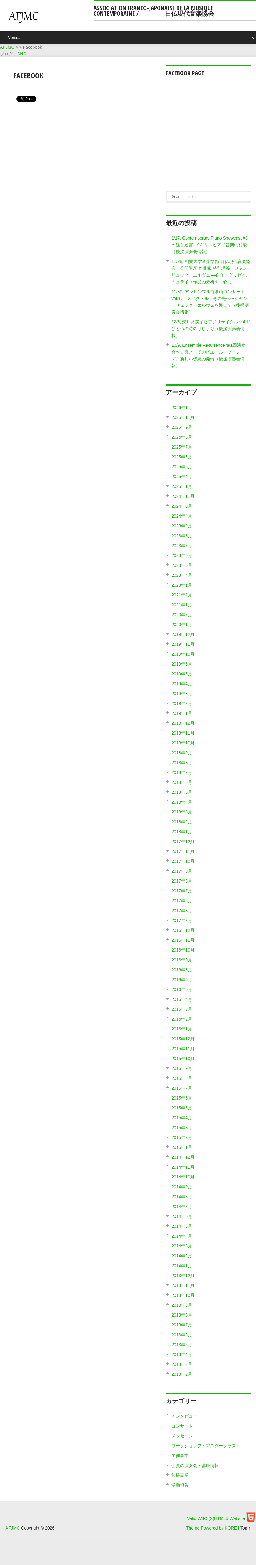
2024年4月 (181, 516)
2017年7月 (181, 890)
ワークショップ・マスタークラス (203, 1445)
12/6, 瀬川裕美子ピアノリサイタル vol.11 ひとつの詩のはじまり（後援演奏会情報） (211, 328)
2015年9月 (181, 1068)
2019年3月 (181, 693)
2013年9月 (181, 1305)
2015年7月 (181, 1088)
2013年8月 (181, 1315)
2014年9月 (181, 1186)
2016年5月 (181, 989)
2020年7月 (181, 614)
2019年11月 (182, 644)
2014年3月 (181, 1245)
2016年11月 (182, 940)
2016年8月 (181, 969)
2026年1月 (181, 407)
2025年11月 (182, 417)
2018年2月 (181, 821)
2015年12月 (182, 1038)
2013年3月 (181, 1364)
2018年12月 (182, 723)
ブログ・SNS (13, 53)
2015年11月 (182, 1048)
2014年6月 (181, 1216)
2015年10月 (182, 1058)
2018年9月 (181, 752)
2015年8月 (181, 1078)
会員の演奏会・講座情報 (195, 1465)
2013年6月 (181, 1334)
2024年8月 (181, 506)
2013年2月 (181, 1374)
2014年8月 (181, 1196)
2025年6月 (181, 456)
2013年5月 (181, 1344)
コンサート (182, 1426)
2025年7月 (181, 447)
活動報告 (180, 1485)
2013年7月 (181, 1324)
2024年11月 (182, 496)
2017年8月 (181, 881)
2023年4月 (181, 575)
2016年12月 (182, 930)
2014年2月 (181, 1255)
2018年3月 (181, 811)
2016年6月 (181, 979)
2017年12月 (182, 841)
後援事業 (180, 1475)
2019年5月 (181, 673)
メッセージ (182, 1435)
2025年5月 (181, 466)
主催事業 (180, 1455)
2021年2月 (181, 594)
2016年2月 (181, 1019)
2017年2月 (181, 920)
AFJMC (50, 20)
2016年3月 (181, 1009)
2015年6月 (181, 1098)
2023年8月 (181, 535)
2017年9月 (181, 871)
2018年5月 (181, 792)
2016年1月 (181, 1028)
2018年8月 (181, 762)
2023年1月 (181, 585)
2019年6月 (181, 664)
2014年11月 (182, 1167)
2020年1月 (181, 624)
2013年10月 (182, 1295)
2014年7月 (181, 1206)
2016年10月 (182, 950)
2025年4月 (181, 476)
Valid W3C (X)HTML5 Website (216, 1518)
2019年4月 (181, 683)
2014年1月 (181, 1265)
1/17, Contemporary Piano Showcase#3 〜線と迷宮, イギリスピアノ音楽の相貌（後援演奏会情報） (209, 245)
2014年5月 (181, 1226)
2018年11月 (182, 733)
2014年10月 (182, 1176)
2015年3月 (181, 1127)
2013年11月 (182, 1285)
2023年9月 (181, 525)
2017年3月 (181, 910)
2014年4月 (181, 1236)
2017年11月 (182, 851)
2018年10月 (182, 742)
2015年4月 (181, 1117)
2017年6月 (181, 900)
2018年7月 (181, 772)
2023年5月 (181, 565)
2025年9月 (181, 427)
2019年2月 (181, 703)
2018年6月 (181, 782)
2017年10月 (182, 861)
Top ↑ (245, 1528)
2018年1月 (181, 831)
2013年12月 (182, 1275)
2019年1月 (181, 713)
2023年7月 (181, 545)
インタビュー (184, 1416)
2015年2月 (181, 1137)
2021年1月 (181, 604)
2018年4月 (181, 802)
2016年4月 (181, 999)
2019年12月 (182, 634)
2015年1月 (181, 1147)
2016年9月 (181, 959)
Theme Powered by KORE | (213, 1528)
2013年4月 (181, 1354)
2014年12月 (182, 1157)
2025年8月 (181, 437)
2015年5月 (181, 1107)
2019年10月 (182, 654)
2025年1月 (181, 486)
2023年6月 (181, 555)
